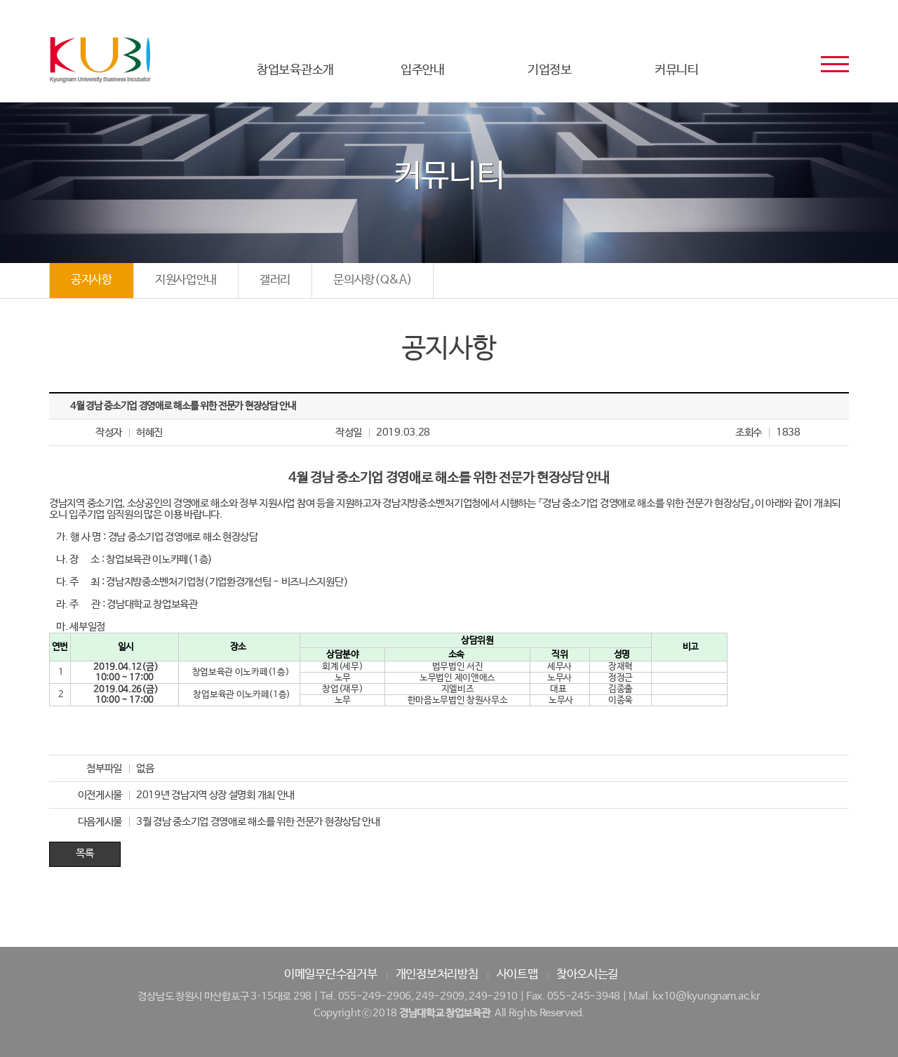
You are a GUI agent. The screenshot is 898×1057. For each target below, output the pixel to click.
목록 (84, 853)
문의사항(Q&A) (372, 280)
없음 (145, 768)
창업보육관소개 (295, 70)
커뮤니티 (677, 70)
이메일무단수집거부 (330, 974)
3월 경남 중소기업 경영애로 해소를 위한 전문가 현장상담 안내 (258, 822)
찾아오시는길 (587, 974)
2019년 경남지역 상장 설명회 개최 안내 (215, 795)
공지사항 (91, 280)
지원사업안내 (186, 280)
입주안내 (423, 70)
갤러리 (275, 280)
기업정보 (550, 70)
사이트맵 (517, 974)
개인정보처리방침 (437, 974)
